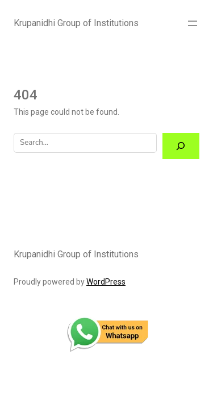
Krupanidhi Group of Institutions (76, 23)
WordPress (106, 281)
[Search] (180, 146)
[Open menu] (192, 23)
